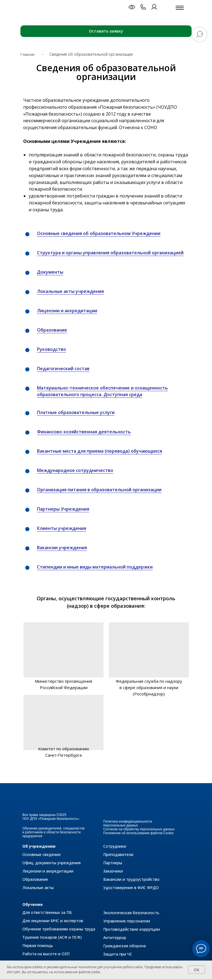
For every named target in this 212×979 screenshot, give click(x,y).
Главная (27, 54)
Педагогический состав (63, 369)
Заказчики (113, 871)
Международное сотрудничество (75, 470)
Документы (50, 272)
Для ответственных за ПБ (47, 912)
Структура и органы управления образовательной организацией (110, 253)
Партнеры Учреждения (63, 509)
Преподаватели (118, 854)
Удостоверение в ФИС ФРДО (131, 887)
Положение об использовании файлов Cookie (138, 833)
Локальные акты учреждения (70, 291)
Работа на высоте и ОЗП (46, 953)
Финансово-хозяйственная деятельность (84, 432)
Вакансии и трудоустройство (131, 879)
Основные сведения (41, 854)
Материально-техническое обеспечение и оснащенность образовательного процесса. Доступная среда (102, 391)
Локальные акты (38, 887)
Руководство (51, 349)
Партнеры (112, 862)
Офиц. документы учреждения (51, 862)
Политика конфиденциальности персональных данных (127, 823)
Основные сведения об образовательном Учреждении (98, 233)
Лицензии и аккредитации (67, 311)
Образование (52, 330)
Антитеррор (114, 937)
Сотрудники (114, 846)
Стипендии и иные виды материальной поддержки (95, 567)
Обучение (32, 904)
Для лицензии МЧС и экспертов (52, 920)
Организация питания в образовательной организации (99, 490)
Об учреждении (38, 846)
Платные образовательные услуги (76, 412)
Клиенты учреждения (61, 528)
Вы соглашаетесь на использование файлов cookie (61, 972)
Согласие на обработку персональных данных (138, 829)
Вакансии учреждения (62, 548)
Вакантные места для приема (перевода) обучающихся (99, 451)
